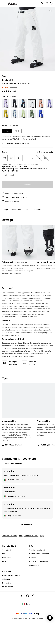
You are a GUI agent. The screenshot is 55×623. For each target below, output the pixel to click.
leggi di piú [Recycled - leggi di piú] (32, 364)
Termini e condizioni (37, 550)
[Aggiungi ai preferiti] (50, 11)
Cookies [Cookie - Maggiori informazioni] (32, 557)
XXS (4, 158)
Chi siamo (6, 579)
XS (11, 158)
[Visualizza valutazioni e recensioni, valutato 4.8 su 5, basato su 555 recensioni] (9, 91)
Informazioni (16, 209)
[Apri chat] (50, 618)
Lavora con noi (7, 587)
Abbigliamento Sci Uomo (28, 536)
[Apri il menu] (3, 3)
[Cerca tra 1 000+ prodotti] (42, 3)
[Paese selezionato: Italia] (27, 604)
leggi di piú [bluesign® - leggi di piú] (13, 364)
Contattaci (6, 550)
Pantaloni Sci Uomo (9, 536)
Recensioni (36, 209)
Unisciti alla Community (11, 575)
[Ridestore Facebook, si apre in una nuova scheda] (22, 595)
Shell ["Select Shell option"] (17, 131)
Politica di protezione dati (39, 554)
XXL (45, 158)
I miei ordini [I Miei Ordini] (6, 557)
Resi (4, 561)
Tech (26, 209)
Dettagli (5, 209)
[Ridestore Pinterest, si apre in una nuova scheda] (33, 595)
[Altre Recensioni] (27, 524)
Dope (42, 536)
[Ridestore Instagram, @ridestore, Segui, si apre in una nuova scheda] (27, 595)
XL (39, 158)
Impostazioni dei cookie (38, 561)
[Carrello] (51, 3)
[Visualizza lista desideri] (47, 3)
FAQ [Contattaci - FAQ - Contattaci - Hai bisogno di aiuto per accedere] (3, 554)
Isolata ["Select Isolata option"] (6, 131)
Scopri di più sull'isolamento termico (16, 143)
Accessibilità (34, 565)
